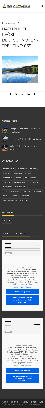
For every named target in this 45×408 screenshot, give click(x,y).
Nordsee (33, 187)
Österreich (7, 178)
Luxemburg (33, 182)
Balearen (18, 173)
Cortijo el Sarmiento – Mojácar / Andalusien (25, 130)
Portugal (24, 200)
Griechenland (19, 182)
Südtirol (7, 182)
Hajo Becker (10, 23)
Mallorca (7, 173)
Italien (28, 173)
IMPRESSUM (24, 402)
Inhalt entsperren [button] (22, 292)
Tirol (5, 191)
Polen (5, 196)
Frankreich (22, 169)
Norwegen (7, 187)
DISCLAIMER (10, 405)
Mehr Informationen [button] (22, 287)
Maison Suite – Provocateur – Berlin (23, 148)
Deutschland (8, 169)
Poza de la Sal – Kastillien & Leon (25, 139)
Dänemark (37, 191)
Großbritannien (10, 200)
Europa (19, 178)
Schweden (15, 191)
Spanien (33, 169)
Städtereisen (30, 178)
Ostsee (14, 196)
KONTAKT (14, 402)
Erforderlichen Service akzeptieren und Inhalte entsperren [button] (22, 300)
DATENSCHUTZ (37, 402)
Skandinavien (20, 187)
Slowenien (24, 196)
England (26, 191)
